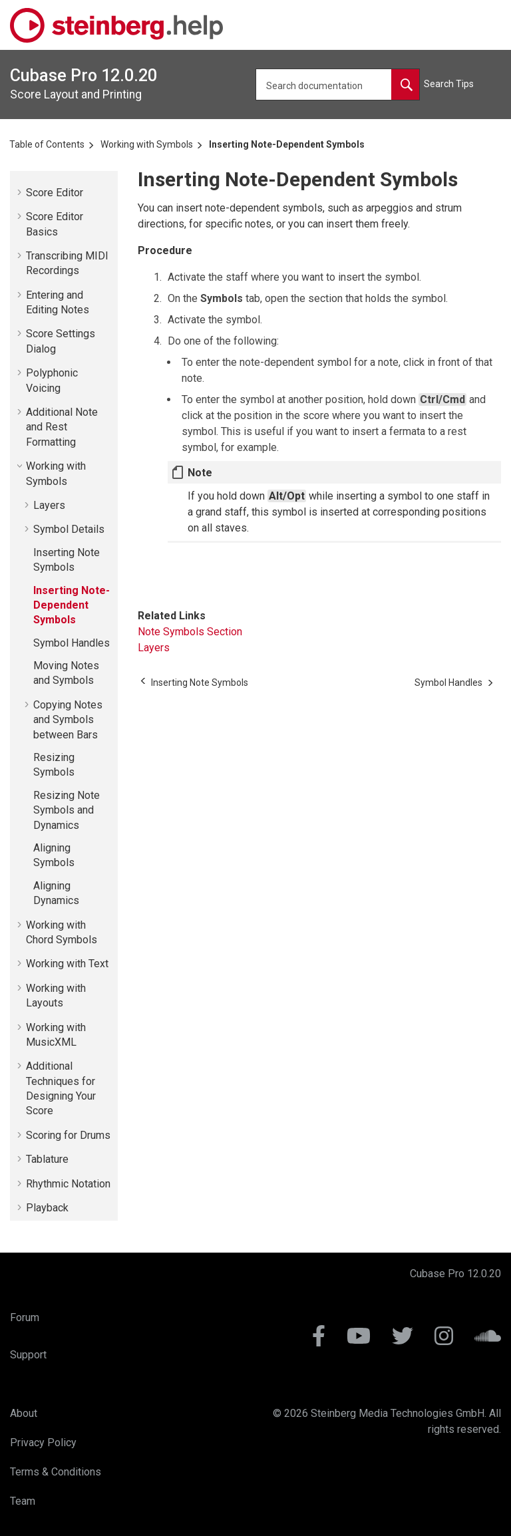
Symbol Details (68, 529)
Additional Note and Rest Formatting (62, 427)
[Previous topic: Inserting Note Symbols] (199, 682)
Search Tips (449, 83)
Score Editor (54, 192)
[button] (20, 192)
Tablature (47, 1159)
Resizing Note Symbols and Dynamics (66, 810)
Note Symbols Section (190, 631)
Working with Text (67, 963)
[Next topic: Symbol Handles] (448, 682)
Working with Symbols (146, 144)
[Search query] (337, 84)
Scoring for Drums (68, 1135)
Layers (49, 505)
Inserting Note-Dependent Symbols (287, 144)
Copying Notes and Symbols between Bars (67, 719)
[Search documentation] (405, 84)
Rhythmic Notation (68, 1183)
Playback (47, 1207)
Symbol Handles (71, 643)
